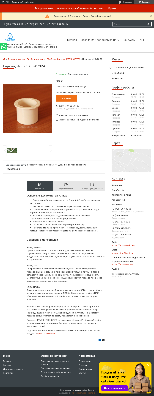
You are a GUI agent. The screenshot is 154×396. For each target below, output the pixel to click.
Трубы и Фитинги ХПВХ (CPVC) (63, 59)
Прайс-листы (85, 369)
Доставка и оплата (13, 369)
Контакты (129, 40)
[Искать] (147, 24)
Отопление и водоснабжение (98, 40)
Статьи (82, 373)
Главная (72, 40)
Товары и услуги (16, 59)
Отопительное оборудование (56, 372)
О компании (118, 73)
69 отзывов (127, 2)
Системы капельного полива (55, 368)
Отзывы (83, 365)
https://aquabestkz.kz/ (123, 245)
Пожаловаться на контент (83, 393)
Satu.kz (91, 390)
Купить (112, 8)
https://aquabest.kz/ (122, 264)
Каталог (7, 365)
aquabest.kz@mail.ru (122, 253)
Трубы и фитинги (36, 59)
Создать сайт (18, 2)
